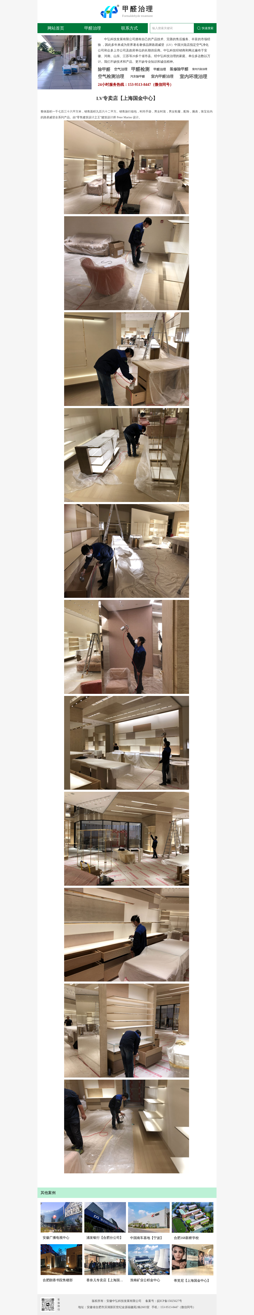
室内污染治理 (199, 69)
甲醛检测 (140, 69)
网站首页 (55, 28)
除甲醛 (104, 69)
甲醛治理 (92, 28)
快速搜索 (205, 28)
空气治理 (120, 69)
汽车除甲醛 (137, 76)
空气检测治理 (111, 76)
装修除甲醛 (179, 69)
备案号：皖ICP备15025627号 (162, 1301)
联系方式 (129, 28)
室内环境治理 (193, 76)
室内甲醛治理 (162, 76)
